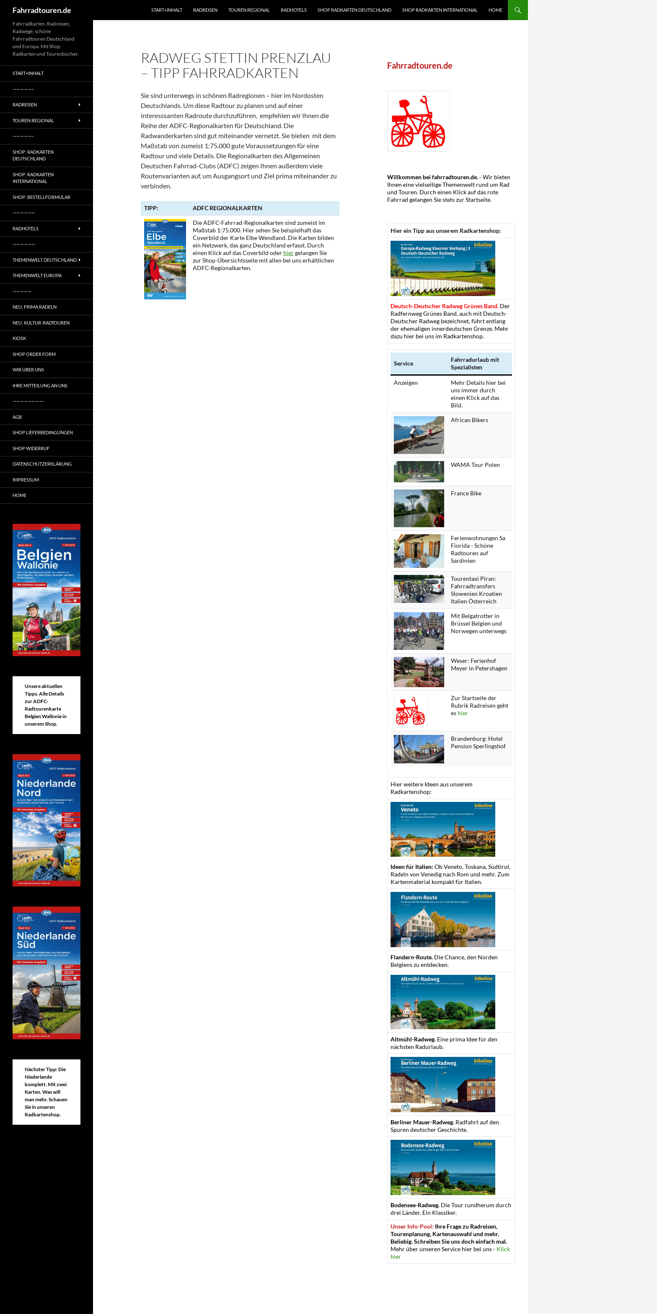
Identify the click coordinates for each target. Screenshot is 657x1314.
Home (495, 10)
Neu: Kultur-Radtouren (41, 322)
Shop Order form (34, 354)
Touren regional (249, 10)
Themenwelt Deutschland (45, 260)
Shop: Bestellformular (41, 197)
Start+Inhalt (166, 10)
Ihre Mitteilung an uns (40, 385)
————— (22, 291)
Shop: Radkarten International (33, 178)
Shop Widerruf (31, 448)
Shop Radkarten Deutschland (354, 10)
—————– (23, 89)
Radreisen (205, 10)
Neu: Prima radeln (35, 306)
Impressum (26, 479)
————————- (28, 401)
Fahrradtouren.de (42, 10)
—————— (24, 212)
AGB (17, 417)
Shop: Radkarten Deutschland (33, 155)
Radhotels (294, 10)
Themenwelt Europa (37, 275)
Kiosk (19, 338)
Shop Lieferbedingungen (43, 432)
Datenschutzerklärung (42, 463)
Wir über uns (28, 369)
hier (288, 252)
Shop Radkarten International (440, 10)
